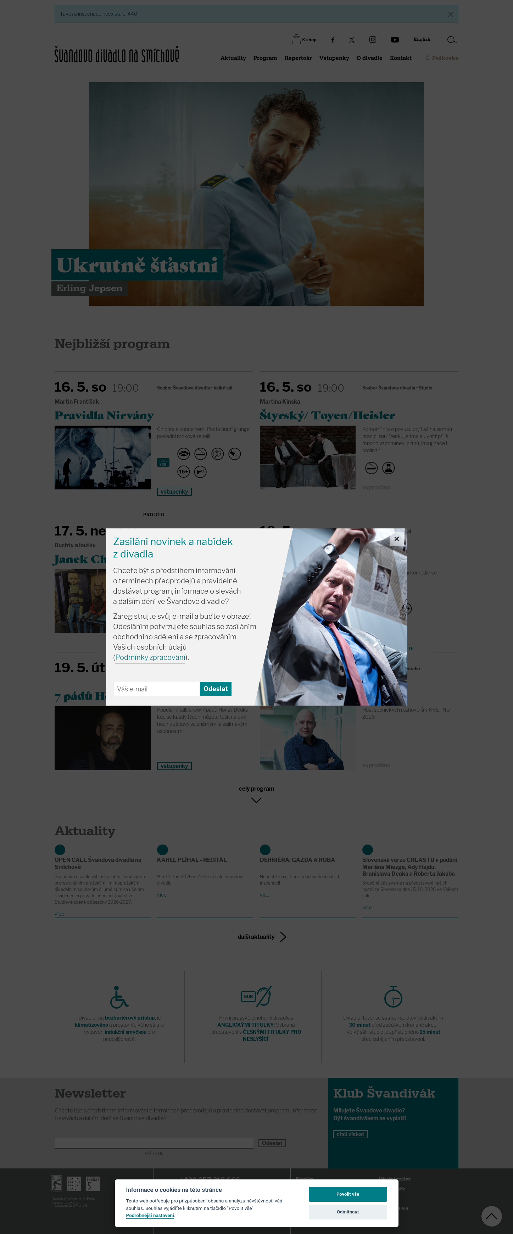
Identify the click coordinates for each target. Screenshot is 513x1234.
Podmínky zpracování (150, 657)
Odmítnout (348, 1212)
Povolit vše (347, 1194)
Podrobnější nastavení (150, 1215)
